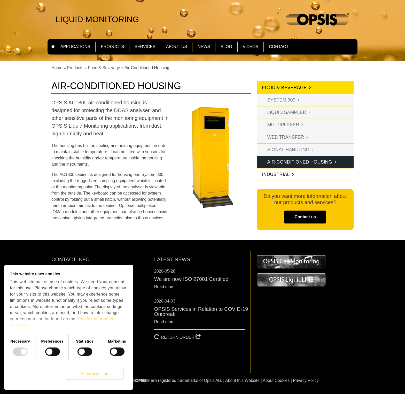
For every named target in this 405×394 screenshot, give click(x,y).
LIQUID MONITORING (97, 19)
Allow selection (94, 374)
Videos (250, 47)
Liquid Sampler (286, 112)
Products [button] (112, 47)
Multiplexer (283, 124)
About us (176, 47)
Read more (164, 286)
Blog (226, 47)
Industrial (276, 174)
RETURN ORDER (177, 337)
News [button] (204, 47)
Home (57, 68)
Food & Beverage (104, 68)
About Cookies (276, 380)
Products (75, 68)
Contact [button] (279, 47)
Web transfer (285, 137)
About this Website (242, 380)
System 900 (281, 100)
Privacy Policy (306, 380)
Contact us (305, 217)
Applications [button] (75, 47)
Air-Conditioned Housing (299, 162)
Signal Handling (288, 149)
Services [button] (145, 47)
